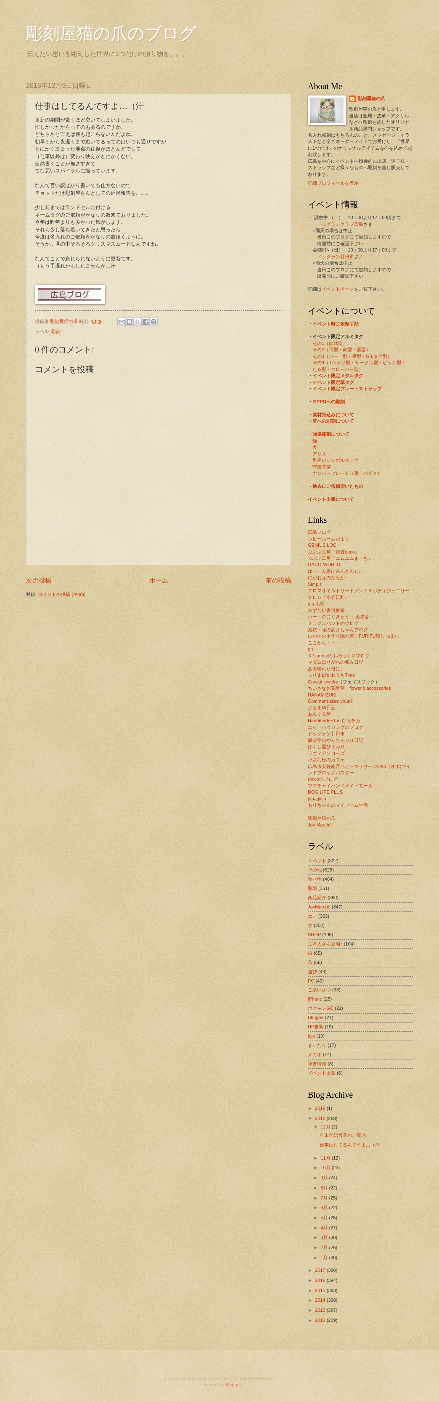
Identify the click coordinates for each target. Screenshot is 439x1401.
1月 (324, 1257)
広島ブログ (319, 532)
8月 (324, 1187)
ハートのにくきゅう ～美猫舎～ (341, 616)
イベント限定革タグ (333, 382)
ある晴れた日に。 (326, 668)
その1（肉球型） (329, 343)
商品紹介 (317, 897)
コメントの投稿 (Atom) (61, 594)
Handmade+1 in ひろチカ (334, 720)
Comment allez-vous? (330, 701)
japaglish (317, 798)
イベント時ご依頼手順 (335, 323)
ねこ (312, 916)
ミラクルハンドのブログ (333, 623)
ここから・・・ (324, 642)
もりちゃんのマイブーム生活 (338, 805)
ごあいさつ (319, 989)
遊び (312, 971)
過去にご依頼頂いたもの (337, 486)
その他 (315, 869)
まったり (317, 1045)
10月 (325, 1167)
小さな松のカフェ (326, 759)
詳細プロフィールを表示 (333, 182)
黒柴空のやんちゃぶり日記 (335, 740)
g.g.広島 (316, 603)
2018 (321, 1118)
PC (311, 980)
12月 (325, 1126)
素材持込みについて (333, 414)
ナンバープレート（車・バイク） (347, 473)
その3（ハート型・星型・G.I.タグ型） (352, 356)
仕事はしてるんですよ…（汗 (350, 1144)
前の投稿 (278, 580)
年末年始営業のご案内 (343, 1135)
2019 (321, 1108)
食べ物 (315, 879)
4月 (324, 1227)
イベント (317, 860)
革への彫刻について (333, 421)
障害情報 (317, 1063)
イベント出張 (322, 1072)
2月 (324, 1247)
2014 (321, 1300)
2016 (321, 1280)
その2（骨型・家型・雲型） (341, 349)
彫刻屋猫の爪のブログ (111, 33)
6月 (324, 1207)
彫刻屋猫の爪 (64, 321)
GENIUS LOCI (323, 545)
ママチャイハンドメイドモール (340, 785)
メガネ (315, 1054)
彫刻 (56, 331)
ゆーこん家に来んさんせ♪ (334, 571)
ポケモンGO (320, 1008)
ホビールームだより (328, 538)
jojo (311, 1035)
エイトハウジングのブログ (335, 727)
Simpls (315, 584)
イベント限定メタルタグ (337, 375)
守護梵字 (321, 466)
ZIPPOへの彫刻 (328, 401)
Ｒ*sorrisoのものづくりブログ (339, 655)
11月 (325, 1157)
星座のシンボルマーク (335, 460)
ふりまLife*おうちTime (331, 675)
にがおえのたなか (326, 577)
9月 (324, 1177)
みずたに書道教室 (326, 610)
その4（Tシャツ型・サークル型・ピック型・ (359, 362)
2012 (321, 1320)
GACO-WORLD (324, 564)
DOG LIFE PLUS (325, 792)
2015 (321, 1290)
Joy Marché (320, 824)
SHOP (314, 934)
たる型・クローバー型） (337, 369)
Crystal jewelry (323, 681)
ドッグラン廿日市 (335, 256)
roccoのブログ (323, 778)
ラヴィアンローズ (326, 753)
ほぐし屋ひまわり (326, 746)
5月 (324, 1217)
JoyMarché (319, 906)
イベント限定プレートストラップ (347, 388)
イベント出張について (331, 499)
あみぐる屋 (319, 714)
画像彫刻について (330, 434)
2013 (321, 1310)
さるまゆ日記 (322, 707)
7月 (324, 1197)
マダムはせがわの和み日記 (335, 662)
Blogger (316, 1017)
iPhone (315, 998)
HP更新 (315, 1026)
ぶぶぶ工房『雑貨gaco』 (334, 551)
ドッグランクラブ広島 (340, 224)
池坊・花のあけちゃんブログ (338, 629)
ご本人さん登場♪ (325, 943)
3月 (324, 1237)
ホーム (158, 580)
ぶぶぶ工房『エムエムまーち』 (340, 558)
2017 (321, 1270)
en (310, 649)
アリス (319, 453)
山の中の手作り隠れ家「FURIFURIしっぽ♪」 (354, 635)
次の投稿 (38, 580)
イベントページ (338, 288)
